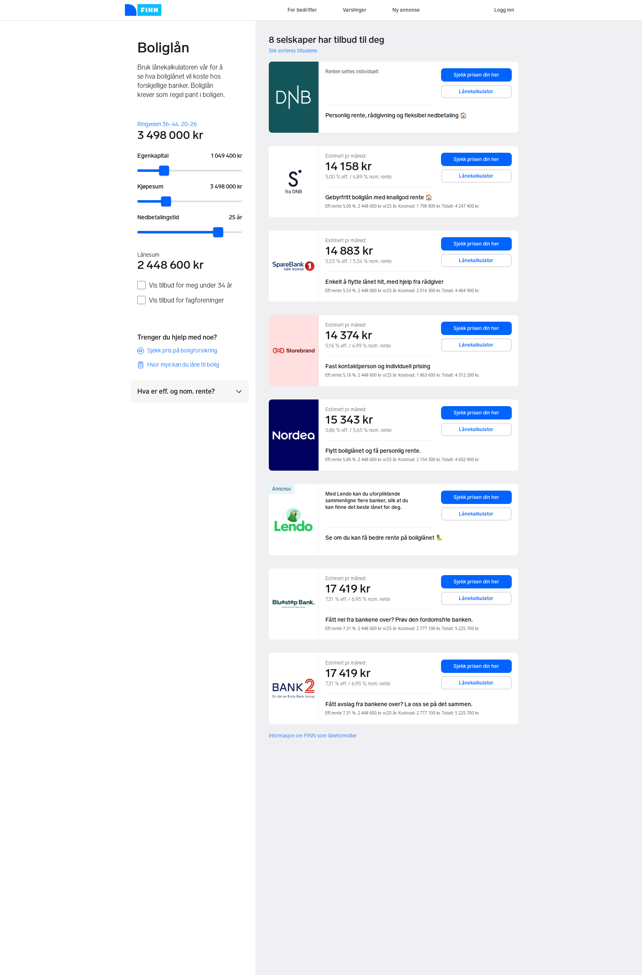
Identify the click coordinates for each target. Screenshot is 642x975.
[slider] (164, 171)
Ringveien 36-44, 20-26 (167, 124)
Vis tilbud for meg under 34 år (190, 285)
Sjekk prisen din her (476, 75)
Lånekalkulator (476, 91)
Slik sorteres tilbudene (293, 51)
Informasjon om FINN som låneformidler (313, 736)
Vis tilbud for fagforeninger (186, 300)
